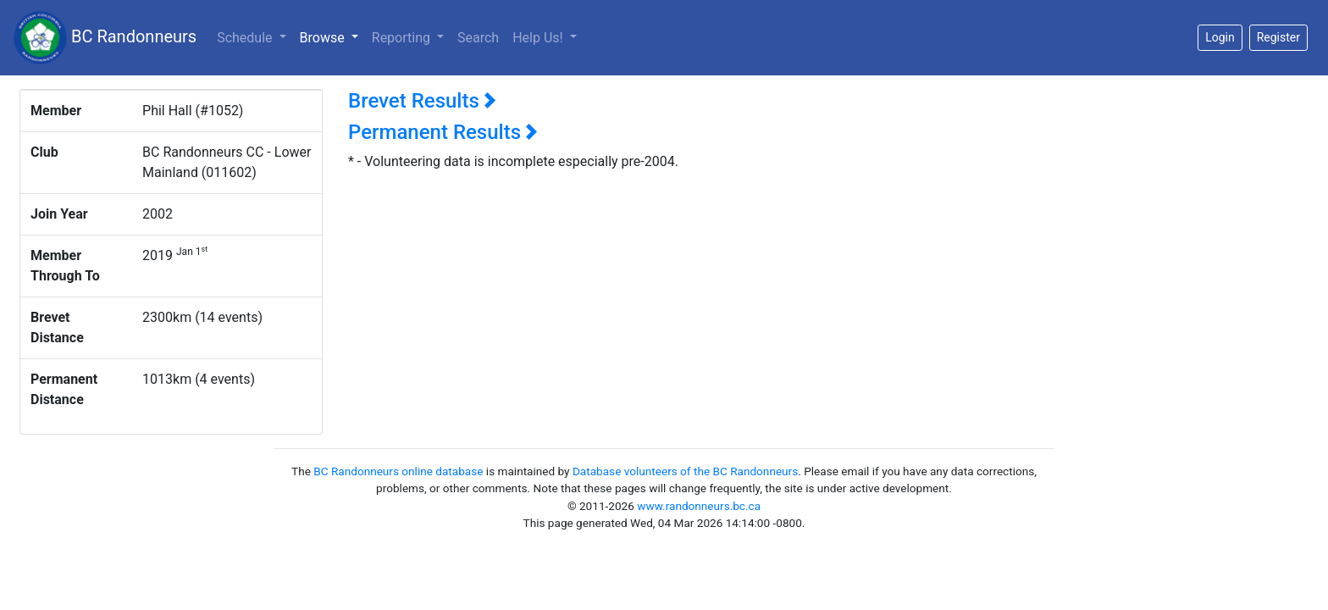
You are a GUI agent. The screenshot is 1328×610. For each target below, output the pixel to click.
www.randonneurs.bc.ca (699, 506)
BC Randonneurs (105, 37)
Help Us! (539, 38)
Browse (332, 36)
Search (478, 38)
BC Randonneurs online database (398, 471)
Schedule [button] (246, 38)
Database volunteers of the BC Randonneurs (685, 471)
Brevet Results (422, 101)
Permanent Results (443, 132)
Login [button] (1220, 37)
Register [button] (1278, 37)
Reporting (403, 38)
